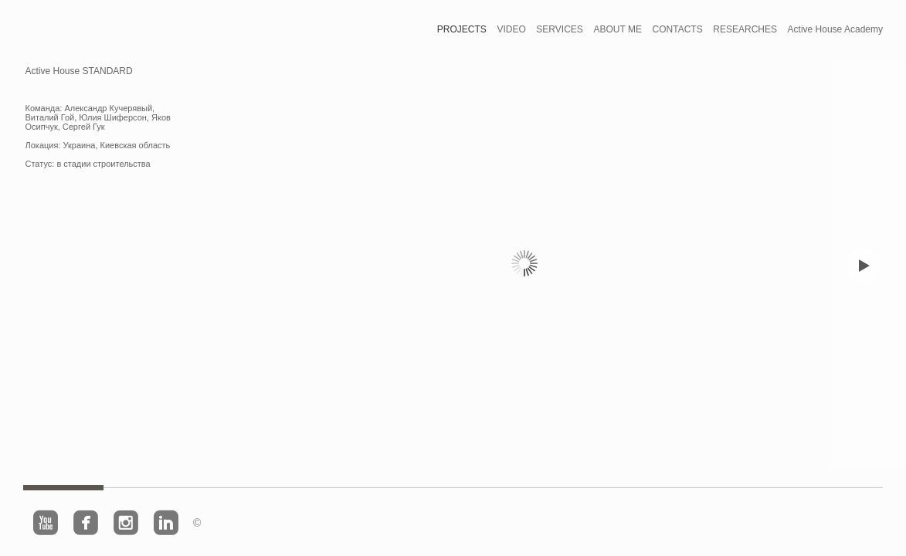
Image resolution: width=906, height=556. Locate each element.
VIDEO (511, 29)
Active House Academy (835, 29)
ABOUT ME (617, 29)
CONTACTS (678, 29)
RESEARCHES (745, 29)
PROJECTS (462, 29)
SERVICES (559, 29)
